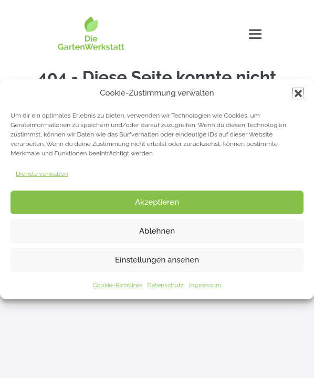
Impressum (205, 285)
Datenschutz (165, 285)
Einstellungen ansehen (157, 260)
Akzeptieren (157, 202)
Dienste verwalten (42, 173)
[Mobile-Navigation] (255, 34)
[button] (298, 93)
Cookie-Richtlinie (117, 285)
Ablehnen (157, 231)
